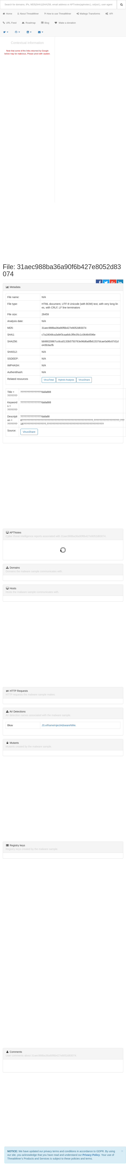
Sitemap (70, 1090)
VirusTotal (49, 380)
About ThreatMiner (28, 13)
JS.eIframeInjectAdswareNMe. (59, 725)
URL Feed (9, 23)
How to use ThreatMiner (57, 13)
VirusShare (84, 380)
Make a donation (65, 23)
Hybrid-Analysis (66, 380)
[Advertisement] (34, 94)
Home (7, 13)
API (109, 13)
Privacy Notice (58, 1090)
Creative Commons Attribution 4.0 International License (91, 1085)
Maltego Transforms (88, 13)
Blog (45, 23)
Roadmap (29, 23)
